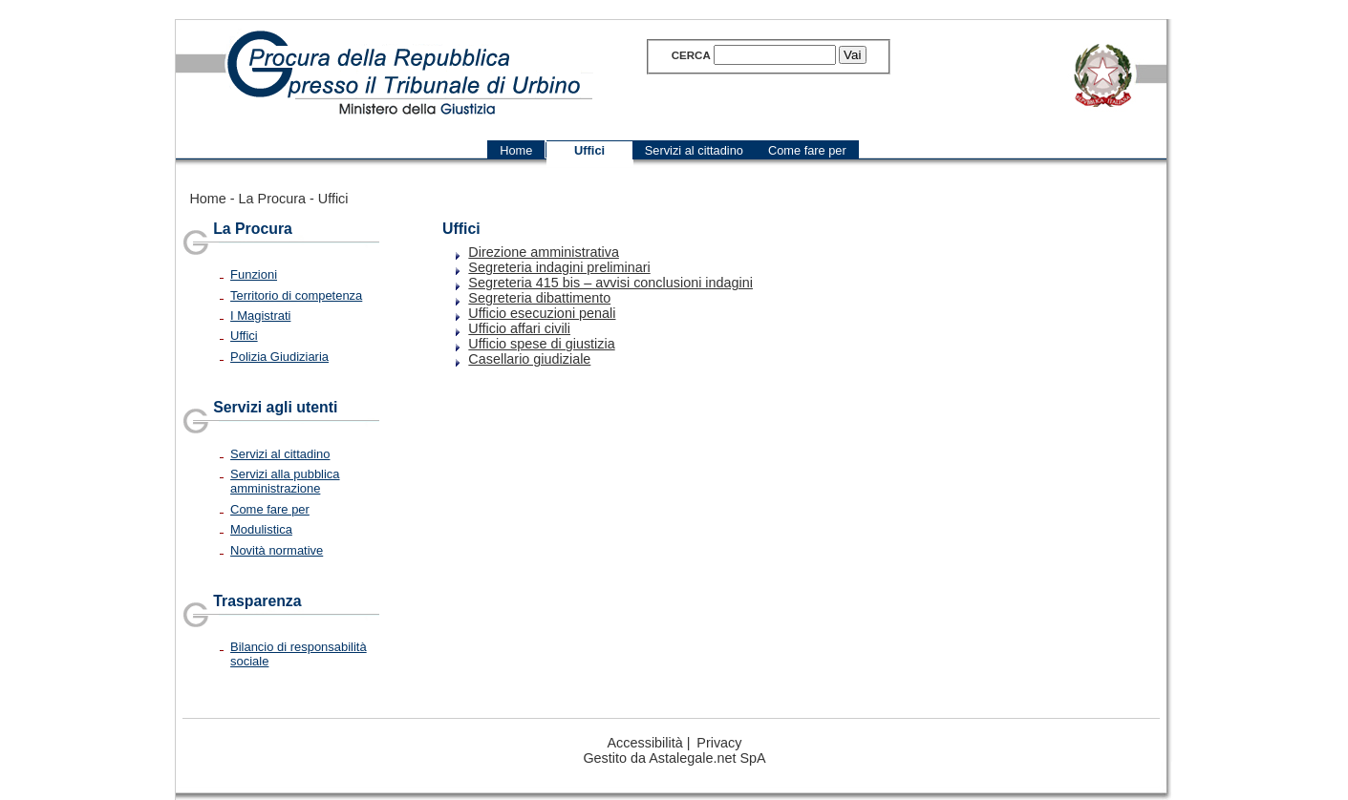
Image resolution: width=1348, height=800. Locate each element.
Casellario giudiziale (529, 359)
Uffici (333, 198)
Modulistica (261, 529)
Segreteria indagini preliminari (559, 267)
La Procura (272, 198)
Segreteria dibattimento (539, 297)
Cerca (691, 55)
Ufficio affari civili (519, 328)
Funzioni (253, 274)
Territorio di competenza (296, 295)
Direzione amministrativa (543, 252)
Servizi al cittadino (280, 454)
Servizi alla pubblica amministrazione (284, 481)
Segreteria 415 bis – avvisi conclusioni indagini (610, 282)
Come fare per (270, 509)
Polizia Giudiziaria (279, 356)
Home (207, 198)
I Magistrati (260, 315)
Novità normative (276, 550)
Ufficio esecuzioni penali (541, 313)
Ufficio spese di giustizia (541, 343)
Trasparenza (257, 601)
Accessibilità (645, 742)
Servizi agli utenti (275, 407)
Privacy (718, 742)
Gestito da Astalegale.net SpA (674, 758)
